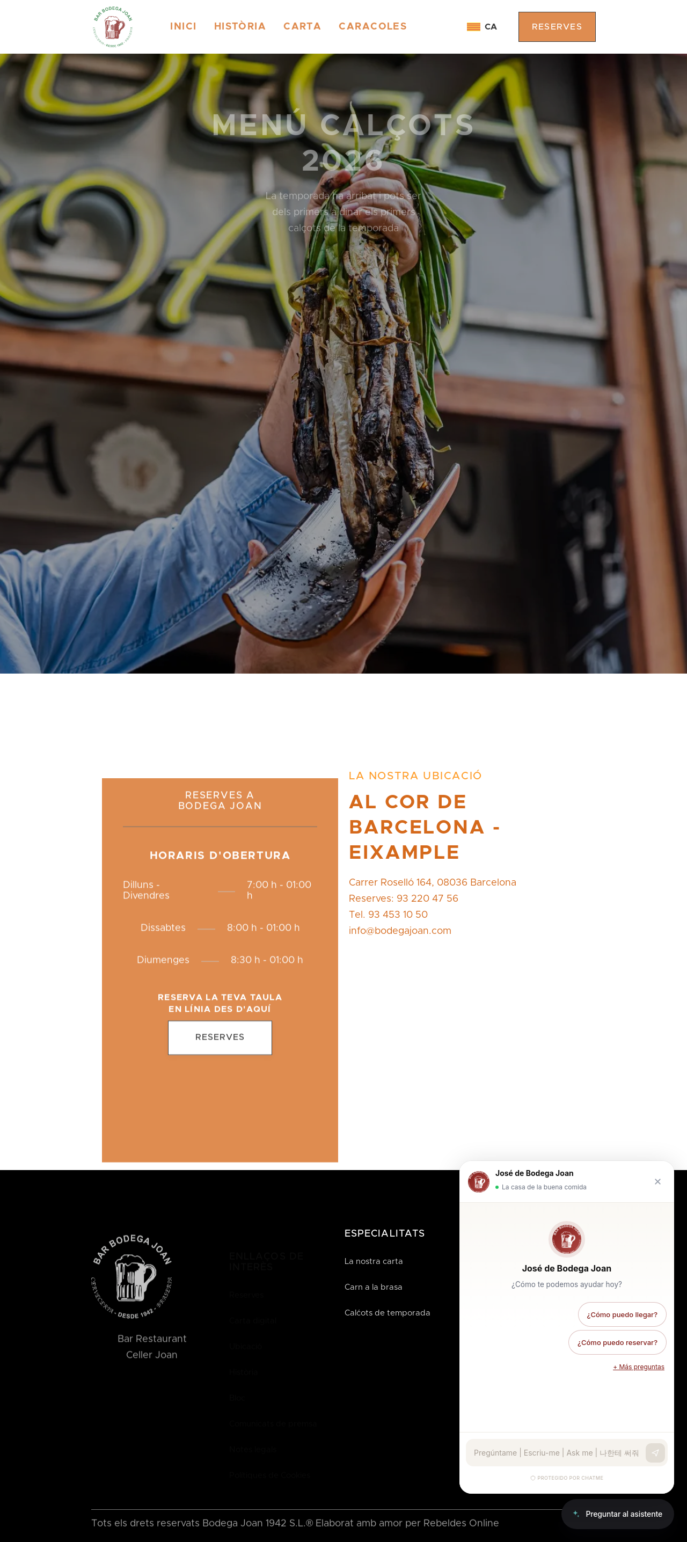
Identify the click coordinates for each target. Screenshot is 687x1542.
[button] (482, 26)
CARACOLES (373, 27)
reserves (557, 27)
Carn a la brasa (374, 1287)
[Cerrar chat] (658, 1181)
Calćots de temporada (387, 1313)
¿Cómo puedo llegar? (622, 1314)
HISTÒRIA (240, 27)
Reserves (220, 1045)
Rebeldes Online (461, 1524)
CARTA (302, 27)
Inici (183, 27)
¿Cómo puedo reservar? (617, 1342)
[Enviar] (655, 1453)
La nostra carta (374, 1262)
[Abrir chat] (617, 1514)
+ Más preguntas (638, 1367)
